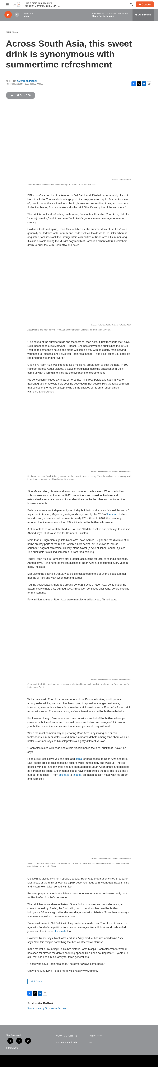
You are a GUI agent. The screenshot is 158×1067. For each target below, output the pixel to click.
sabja (78, 758)
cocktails (64, 774)
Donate (146, 4)
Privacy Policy (95, 1036)
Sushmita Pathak (27, 80)
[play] (8, 14)
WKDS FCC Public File (66, 1042)
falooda (77, 774)
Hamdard (112, 514)
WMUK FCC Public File (66, 1036)
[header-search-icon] (131, 4)
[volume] (16, 14)
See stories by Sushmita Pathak (46, 1008)
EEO (91, 1042)
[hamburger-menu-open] (7, 4)
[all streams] (143, 15)
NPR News (12, 32)
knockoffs (60, 931)
